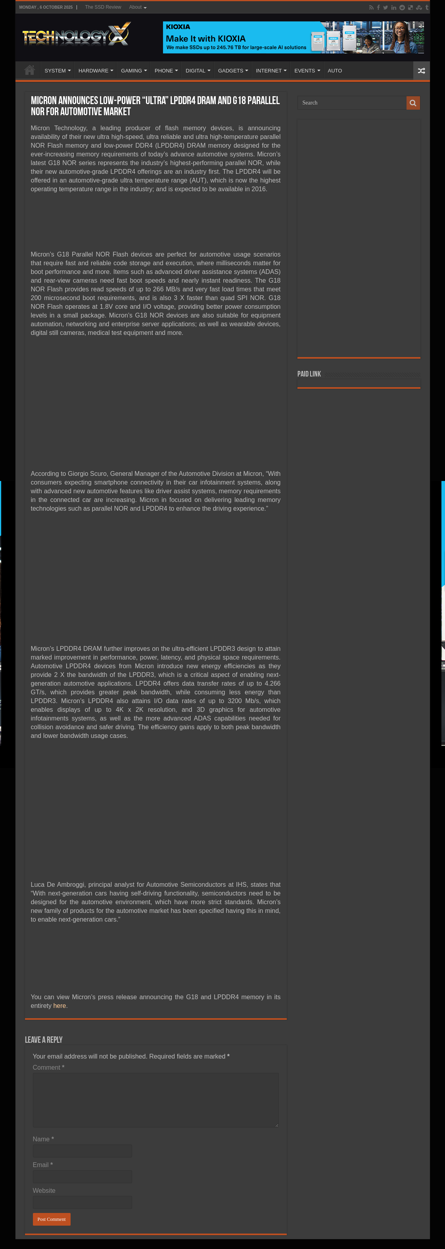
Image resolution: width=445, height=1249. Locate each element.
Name (43, 1139)
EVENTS (304, 71)
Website (44, 1190)
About (135, 7)
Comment (49, 1067)
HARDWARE (93, 71)
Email (43, 1165)
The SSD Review (103, 7)
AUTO (335, 71)
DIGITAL (195, 71)
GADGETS (231, 71)
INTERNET (269, 71)
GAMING (131, 71)
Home (29, 69)
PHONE (164, 71)
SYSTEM (55, 71)
